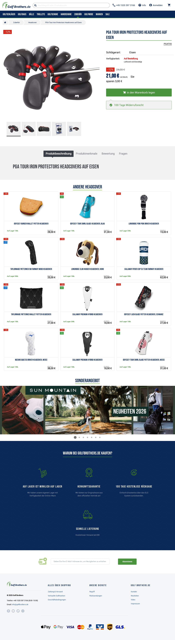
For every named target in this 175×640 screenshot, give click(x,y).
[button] (75, 437)
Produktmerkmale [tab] (86, 153)
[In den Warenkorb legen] (139, 92)
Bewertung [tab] (108, 153)
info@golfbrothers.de (20, 604)
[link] (134, 483)
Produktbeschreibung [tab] (58, 153)
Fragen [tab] (123, 153)
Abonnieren (127, 561)
